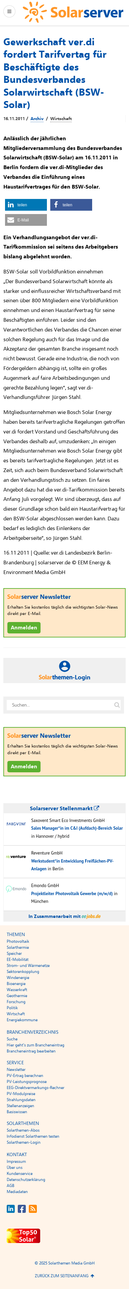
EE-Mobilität (17, 959)
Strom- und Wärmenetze (28, 965)
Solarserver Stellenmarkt (64, 808)
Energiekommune (22, 1020)
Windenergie (18, 977)
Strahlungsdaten (21, 1099)
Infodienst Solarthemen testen (33, 1136)
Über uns (14, 1167)
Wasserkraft (17, 989)
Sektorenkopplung (23, 971)
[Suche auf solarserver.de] (117, 705)
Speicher (14, 953)
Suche (12, 1039)
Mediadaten (17, 1191)
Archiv (37, 119)
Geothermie (17, 995)
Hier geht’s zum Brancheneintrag (35, 1045)
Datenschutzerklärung (26, 1179)
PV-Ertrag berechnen (25, 1075)
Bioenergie (16, 983)
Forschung (16, 1001)
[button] (26, 205)
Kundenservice (20, 1173)
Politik (12, 1008)
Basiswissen (17, 1112)
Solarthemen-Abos (23, 1130)
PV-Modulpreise (21, 1093)
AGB (10, 1185)
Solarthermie (18, 947)
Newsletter (16, 1069)
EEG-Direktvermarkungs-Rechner (35, 1087)
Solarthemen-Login (24, 1142)
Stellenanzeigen (20, 1105)
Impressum (16, 1161)
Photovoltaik (18, 941)
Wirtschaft (61, 119)
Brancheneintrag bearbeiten (31, 1051)
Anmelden (24, 627)
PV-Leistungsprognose (27, 1081)
